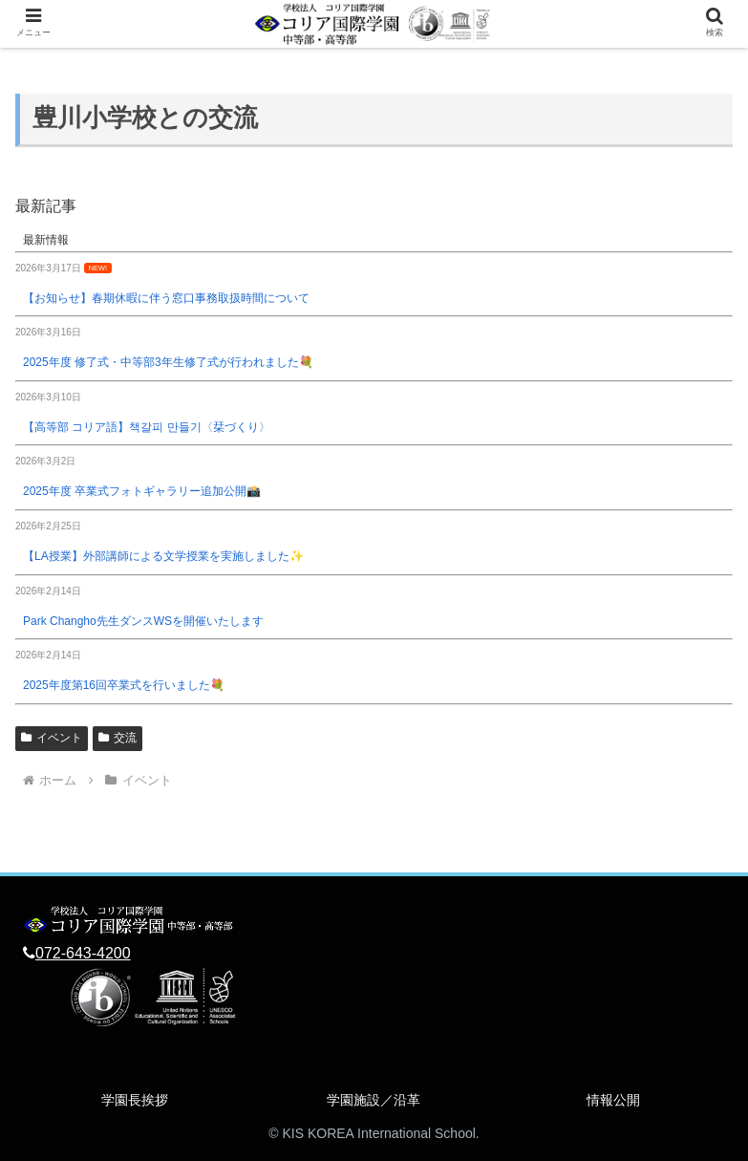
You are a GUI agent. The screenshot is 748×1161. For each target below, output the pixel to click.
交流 (117, 737)
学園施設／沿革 (373, 1100)
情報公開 (613, 1100)
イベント (51, 737)
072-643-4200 (83, 953)
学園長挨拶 (134, 1100)
